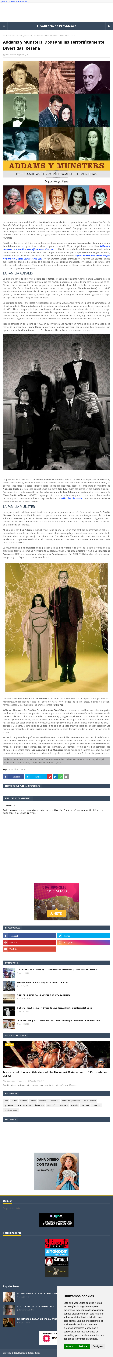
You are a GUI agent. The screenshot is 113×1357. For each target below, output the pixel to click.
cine (11, 769)
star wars (64, 1105)
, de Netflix (71, 498)
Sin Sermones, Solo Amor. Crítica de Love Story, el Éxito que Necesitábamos (54, 1007)
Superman (54, 1100)
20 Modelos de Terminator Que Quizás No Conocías (42, 982)
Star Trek (85, 1105)
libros (16, 769)
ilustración (39, 1105)
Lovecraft (97, 1105)
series (11, 35)
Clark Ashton (10, 54)
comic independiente (71, 1100)
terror (33, 1100)
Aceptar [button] (70, 1346)
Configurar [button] (98, 1346)
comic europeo (10, 1110)
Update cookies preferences (13, 1)
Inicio (5, 35)
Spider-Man (9, 1105)
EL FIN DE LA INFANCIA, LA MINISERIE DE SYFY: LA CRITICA (43, 995)
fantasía (42, 1100)
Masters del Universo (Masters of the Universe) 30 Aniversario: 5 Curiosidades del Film (55, 1074)
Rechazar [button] (83, 1346)
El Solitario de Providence (56, 26)
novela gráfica (90, 1100)
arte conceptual (24, 1105)
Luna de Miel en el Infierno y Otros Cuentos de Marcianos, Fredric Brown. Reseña (57, 969)
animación (51, 1105)
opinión (74, 1105)
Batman (23, 1100)
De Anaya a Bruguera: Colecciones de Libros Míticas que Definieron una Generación (58, 1020)
